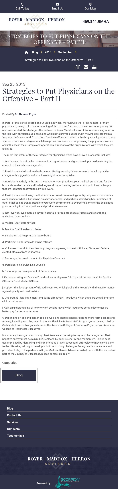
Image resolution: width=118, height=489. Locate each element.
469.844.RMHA (96, 21)
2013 (48, 52)
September (65, 52)
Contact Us (14, 415)
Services (12, 422)
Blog (35, 52)
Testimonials (15, 435)
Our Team (13, 429)
